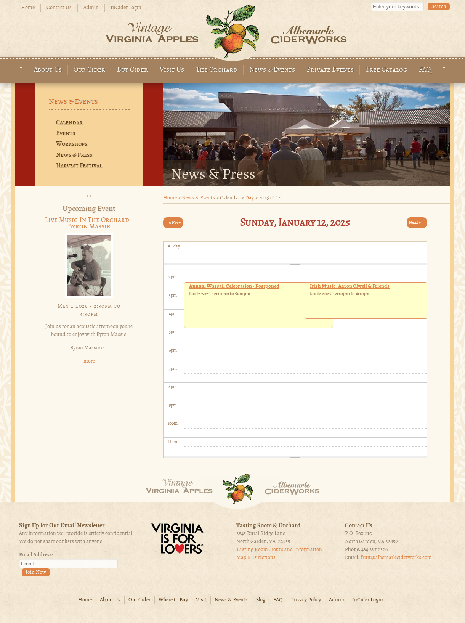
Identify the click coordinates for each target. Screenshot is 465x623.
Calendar (69, 122)
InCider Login (126, 8)
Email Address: (36, 555)
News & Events (272, 70)
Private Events (330, 70)
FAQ (425, 70)
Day (249, 198)
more (89, 361)
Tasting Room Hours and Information (279, 549)
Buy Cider (132, 70)
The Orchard (216, 70)
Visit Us (172, 70)
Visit (201, 600)
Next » (415, 222)
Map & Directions (256, 557)
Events (65, 133)
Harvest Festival (79, 165)
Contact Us (59, 8)
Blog (260, 600)
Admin (91, 8)
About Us (48, 70)
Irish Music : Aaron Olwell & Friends (350, 286)
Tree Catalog (386, 70)
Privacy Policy (306, 600)
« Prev (175, 222)
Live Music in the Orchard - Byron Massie (89, 224)
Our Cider (89, 70)
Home (28, 8)
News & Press (74, 155)
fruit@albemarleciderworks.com (396, 557)
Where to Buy (173, 600)
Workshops (71, 144)
